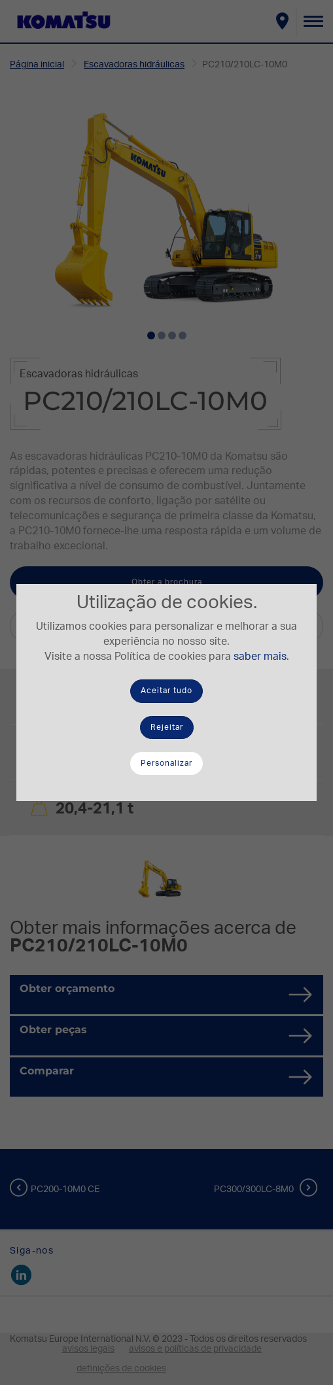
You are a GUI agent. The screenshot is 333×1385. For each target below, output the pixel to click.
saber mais (260, 656)
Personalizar (166, 763)
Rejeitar (166, 727)
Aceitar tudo (166, 690)
